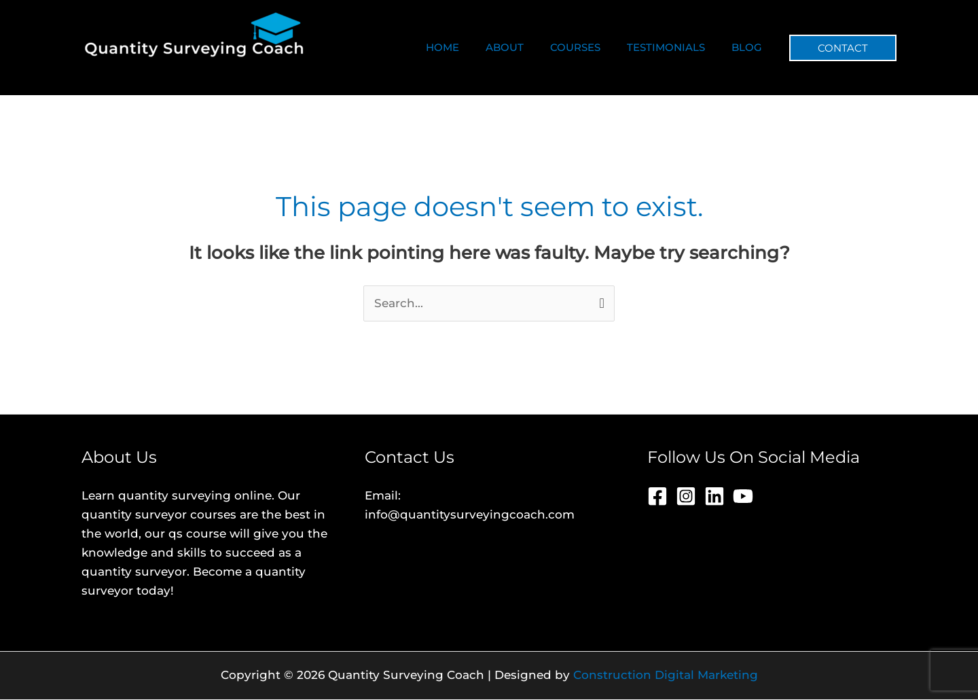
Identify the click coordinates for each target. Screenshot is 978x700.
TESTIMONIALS (675, 47)
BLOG (750, 47)
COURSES (591, 47)
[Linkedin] (714, 497)
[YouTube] (743, 497)
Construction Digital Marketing (665, 675)
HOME (470, 47)
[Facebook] (657, 497)
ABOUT (526, 47)
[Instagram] (686, 497)
